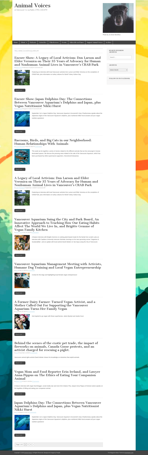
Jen (17, 270)
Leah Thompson (20, 188)
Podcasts (33, 42)
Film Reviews (54, 42)
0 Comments (38, 146)
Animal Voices (32, 5)
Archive (108, 42)
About (23, 42)
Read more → (20, 90)
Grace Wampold (20, 146)
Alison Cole (19, 67)
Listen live (42, 42)
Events (64, 42)
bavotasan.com (129, 452)
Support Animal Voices (95, 42)
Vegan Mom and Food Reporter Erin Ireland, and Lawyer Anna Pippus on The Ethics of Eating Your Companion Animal (57, 375)
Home (16, 42)
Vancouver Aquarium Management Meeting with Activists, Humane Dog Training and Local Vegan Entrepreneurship (58, 265)
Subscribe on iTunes (77, 42)
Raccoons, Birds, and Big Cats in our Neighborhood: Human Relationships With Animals (52, 142)
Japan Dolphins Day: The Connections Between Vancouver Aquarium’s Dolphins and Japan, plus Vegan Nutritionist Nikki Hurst (57, 406)
